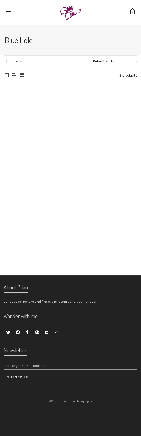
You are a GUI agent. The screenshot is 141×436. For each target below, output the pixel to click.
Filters (16, 61)
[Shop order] (115, 61)
